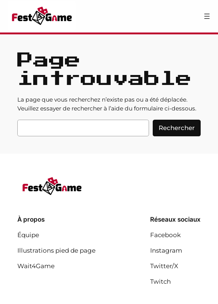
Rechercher (177, 127)
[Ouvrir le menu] (207, 16)
